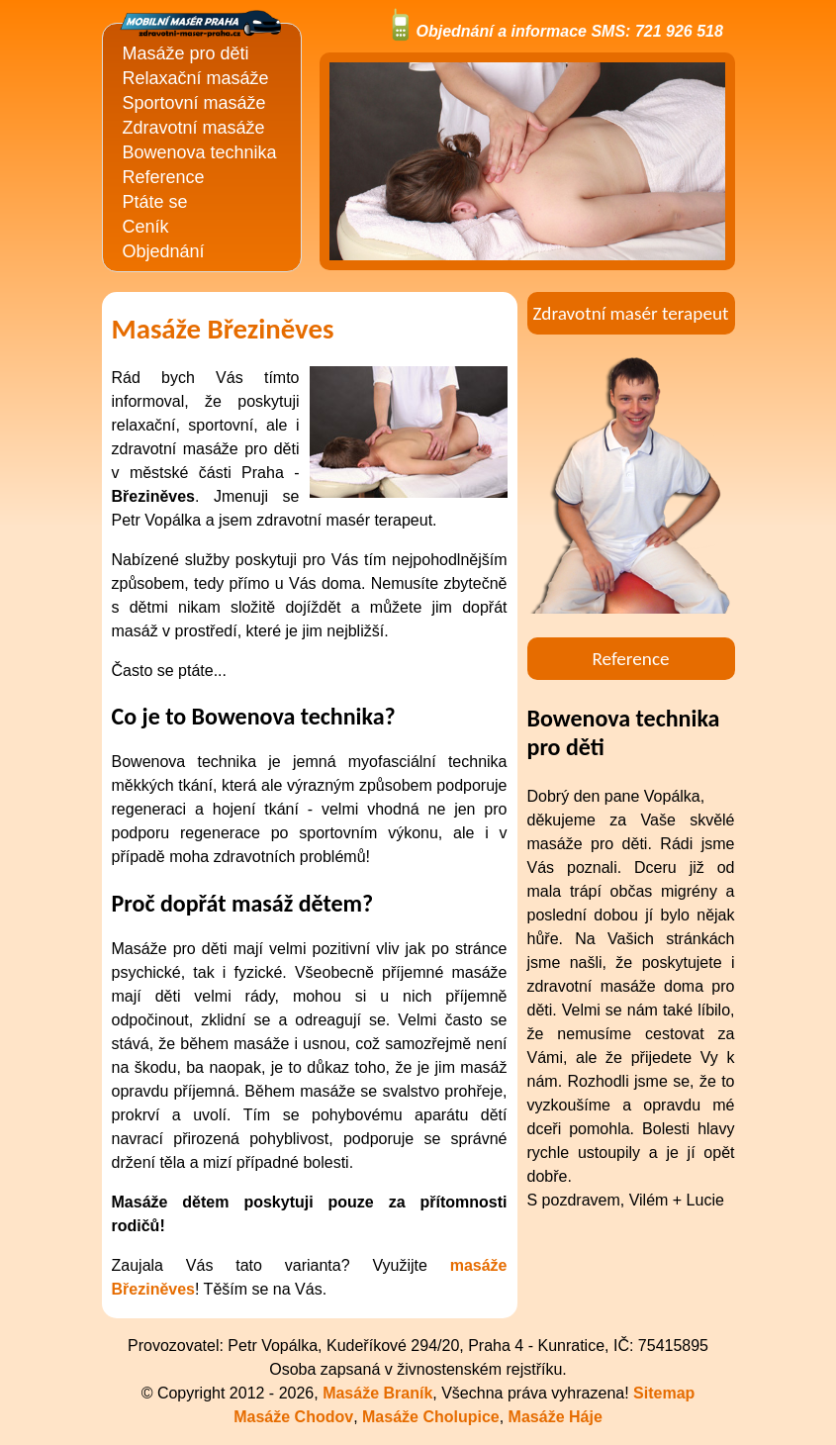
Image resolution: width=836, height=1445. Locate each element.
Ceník (146, 227)
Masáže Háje (556, 1416)
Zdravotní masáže (194, 128)
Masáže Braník (377, 1393)
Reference (164, 177)
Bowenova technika (200, 152)
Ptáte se (155, 202)
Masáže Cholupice (431, 1416)
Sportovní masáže (194, 103)
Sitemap (664, 1393)
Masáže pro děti (186, 53)
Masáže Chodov (293, 1416)
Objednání (164, 251)
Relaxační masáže (196, 78)
